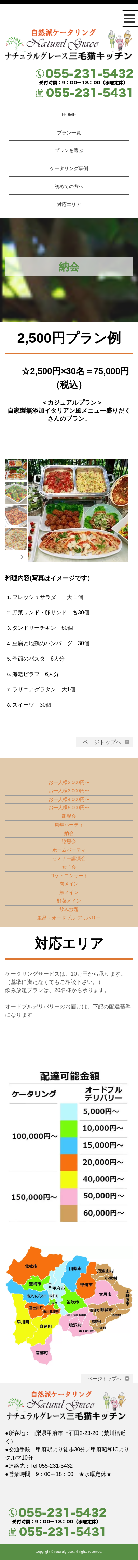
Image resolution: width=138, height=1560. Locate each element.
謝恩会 (69, 841)
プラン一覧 (69, 132)
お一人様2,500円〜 (69, 782)
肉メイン (69, 883)
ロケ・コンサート (69, 875)
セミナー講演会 (69, 858)
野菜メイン (69, 901)
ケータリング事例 (69, 168)
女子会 (69, 867)
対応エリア (69, 204)
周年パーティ (69, 824)
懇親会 (69, 816)
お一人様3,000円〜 (69, 790)
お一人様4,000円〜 (69, 799)
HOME (69, 114)
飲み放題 (69, 909)
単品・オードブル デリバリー (69, 918)
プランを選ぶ (69, 150)
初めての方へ (69, 186)
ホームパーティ (69, 850)
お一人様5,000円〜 (69, 807)
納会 (69, 833)
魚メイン (69, 892)
